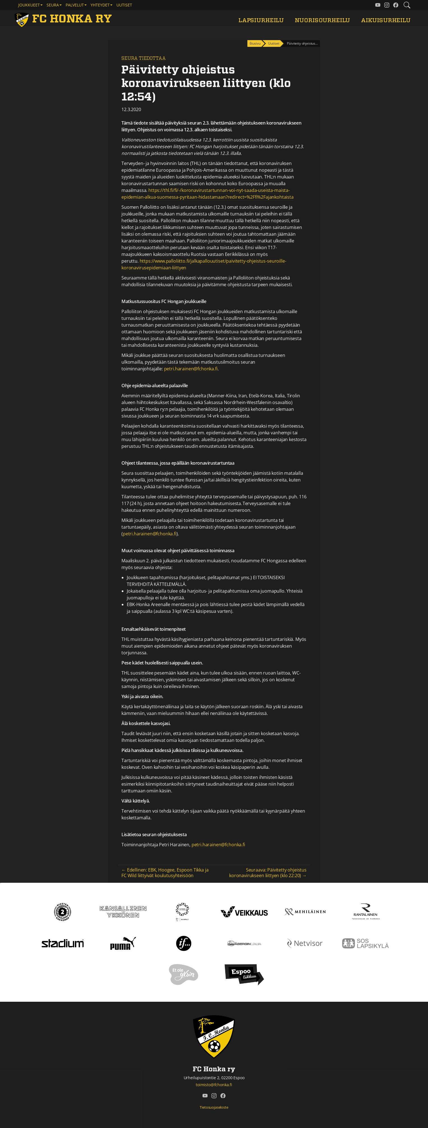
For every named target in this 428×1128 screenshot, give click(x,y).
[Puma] (123, 943)
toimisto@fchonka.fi (214, 1084)
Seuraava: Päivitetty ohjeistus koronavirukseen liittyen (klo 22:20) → (268, 872)
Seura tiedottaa (143, 58)
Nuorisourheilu (322, 20)
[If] (183, 943)
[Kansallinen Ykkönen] (123, 911)
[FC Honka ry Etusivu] (64, 19)
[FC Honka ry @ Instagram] (386, 5)
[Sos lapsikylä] (365, 943)
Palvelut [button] (75, 5)
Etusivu (255, 43)
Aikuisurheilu (386, 20)
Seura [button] (53, 5)
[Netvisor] (304, 943)
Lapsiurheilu (261, 20)
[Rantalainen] (365, 911)
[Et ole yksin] (183, 974)
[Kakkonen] (62, 911)
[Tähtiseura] (184, 911)
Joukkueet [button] (29, 5)
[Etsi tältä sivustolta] (406, 5)
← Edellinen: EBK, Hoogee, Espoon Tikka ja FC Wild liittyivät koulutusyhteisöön (164, 872)
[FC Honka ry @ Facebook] (395, 5)
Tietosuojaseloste (214, 1107)
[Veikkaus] (244, 911)
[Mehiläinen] (304, 911)
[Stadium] (63, 943)
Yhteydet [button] (100, 5)
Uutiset (124, 5)
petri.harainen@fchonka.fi (191, 369)
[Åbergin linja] (244, 943)
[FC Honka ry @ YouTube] (377, 5)
